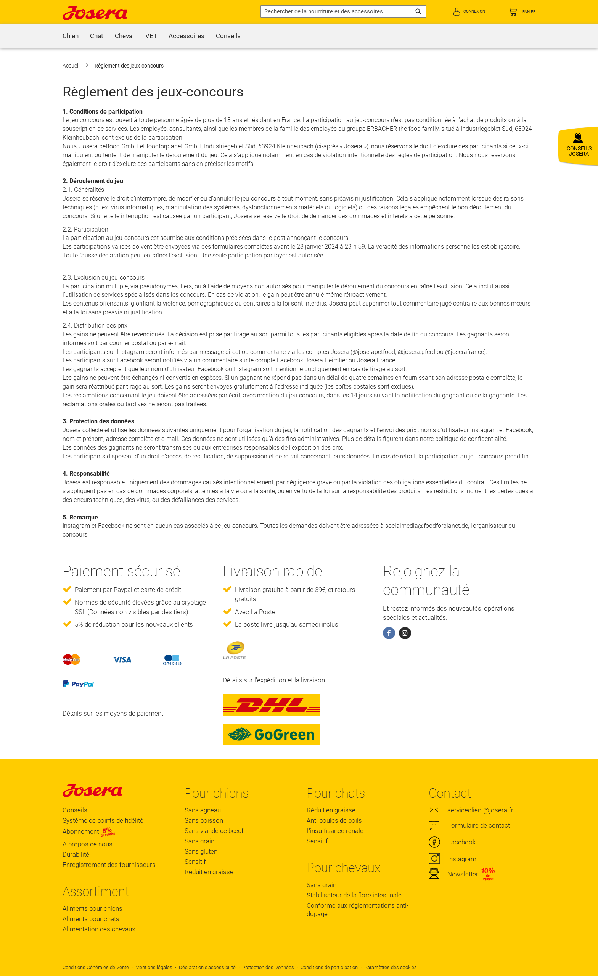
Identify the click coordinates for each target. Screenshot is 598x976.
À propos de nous (88, 844)
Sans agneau (203, 810)
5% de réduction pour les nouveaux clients (134, 624)
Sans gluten (201, 851)
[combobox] (343, 11)
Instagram (461, 859)
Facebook (461, 842)
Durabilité (76, 854)
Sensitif (195, 861)
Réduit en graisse (209, 872)
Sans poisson (204, 820)
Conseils (75, 810)
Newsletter (462, 874)
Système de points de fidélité (103, 820)
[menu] (299, 36)
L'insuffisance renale (335, 831)
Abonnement (89, 831)
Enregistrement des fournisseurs (109, 864)
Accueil (71, 66)
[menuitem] (71, 36)
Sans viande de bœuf (214, 831)
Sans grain (199, 841)
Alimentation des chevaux (99, 929)
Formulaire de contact (478, 825)
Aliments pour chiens (92, 908)
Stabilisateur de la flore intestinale (354, 895)
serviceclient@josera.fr (480, 810)
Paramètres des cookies (390, 967)
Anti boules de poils (334, 820)
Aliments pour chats (91, 919)
